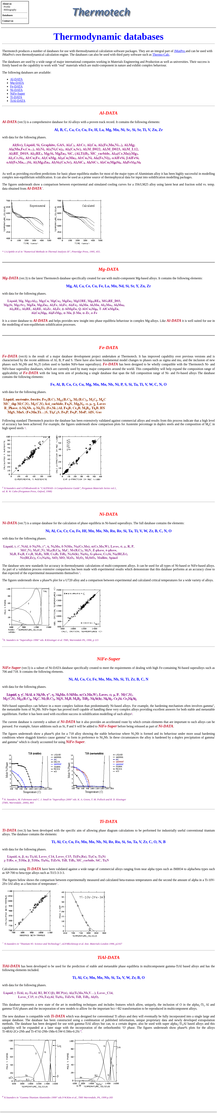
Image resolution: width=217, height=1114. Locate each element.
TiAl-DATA (17, 100)
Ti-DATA (16, 97)
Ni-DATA (16, 90)
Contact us (7, 20)
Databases (7, 15)
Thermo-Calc (160, 54)
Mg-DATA (17, 82)
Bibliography (10, 9)
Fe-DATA (16, 86)
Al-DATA (16, 79)
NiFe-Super (17, 93)
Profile (7, 6)
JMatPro (180, 51)
